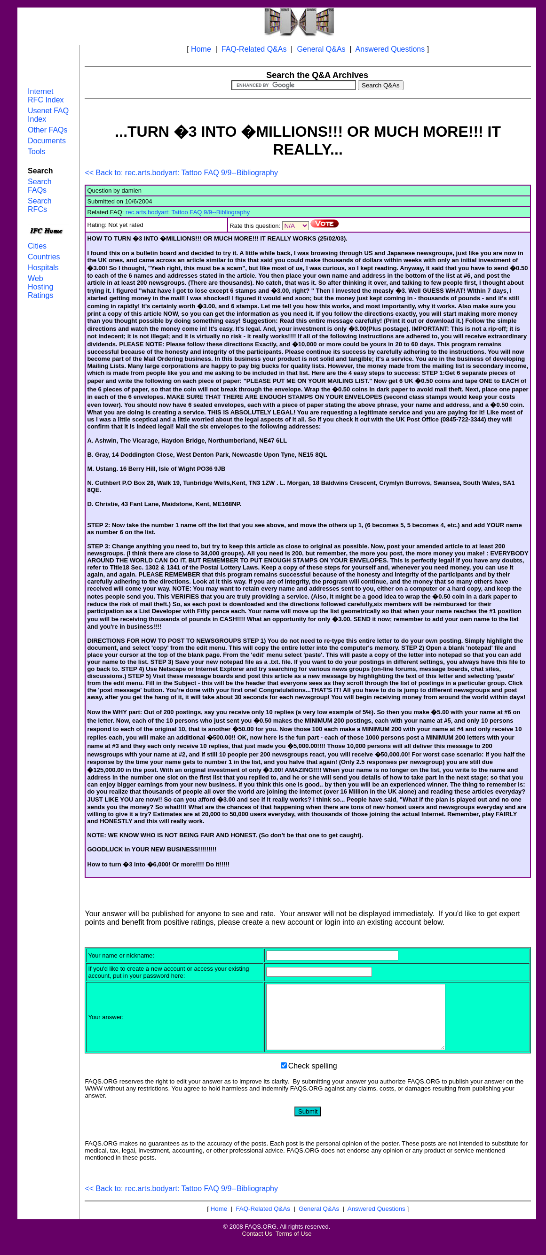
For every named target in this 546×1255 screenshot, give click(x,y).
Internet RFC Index (45, 95)
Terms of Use (294, 1246)
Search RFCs (40, 205)
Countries (44, 257)
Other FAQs (47, 130)
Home (201, 49)
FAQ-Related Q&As (254, 49)
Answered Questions (390, 49)
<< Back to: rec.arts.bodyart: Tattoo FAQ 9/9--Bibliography (181, 173)
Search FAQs (40, 186)
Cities (37, 246)
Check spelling (312, 1079)
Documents (47, 141)
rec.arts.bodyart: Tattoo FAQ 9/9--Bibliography (188, 212)
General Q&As (321, 49)
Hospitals (43, 268)
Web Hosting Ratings (40, 286)
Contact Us (257, 1246)
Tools (36, 152)
